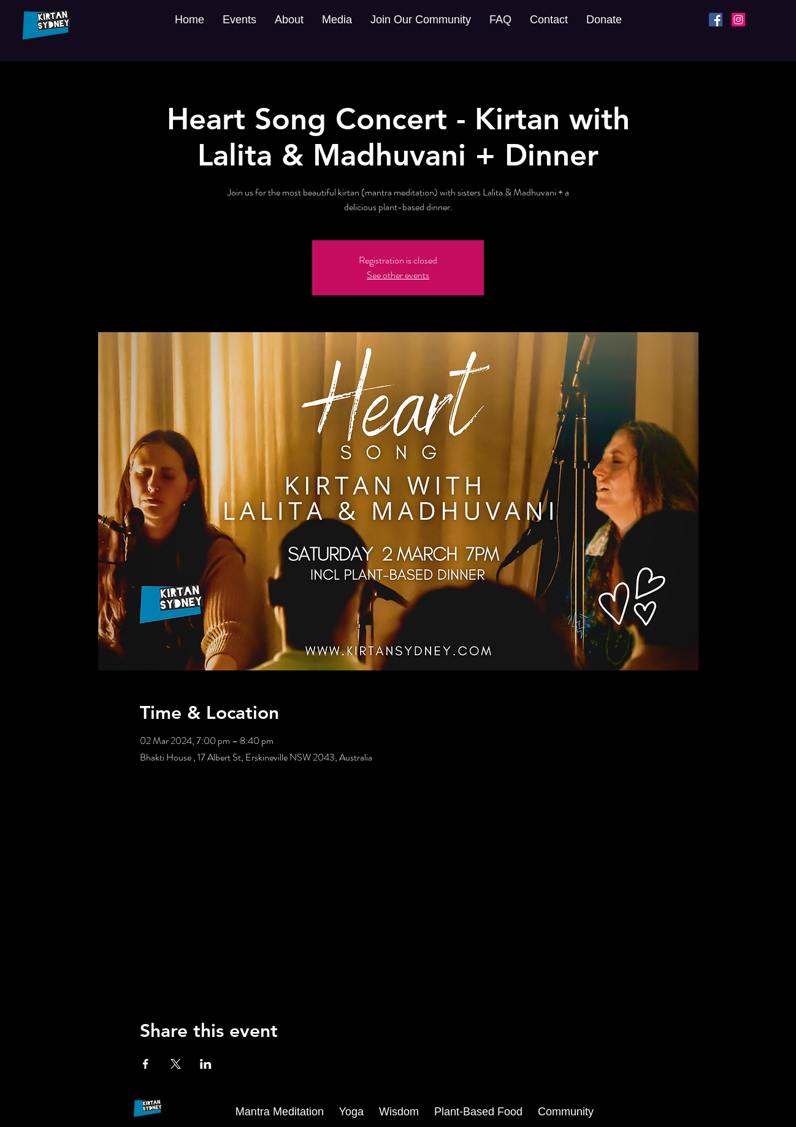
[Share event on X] (176, 1064)
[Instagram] (738, 19)
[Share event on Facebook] (145, 1064)
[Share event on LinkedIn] (206, 1064)
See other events (398, 275)
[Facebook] (715, 19)
